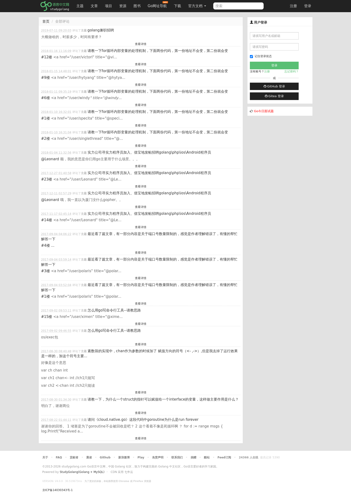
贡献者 (74, 457)
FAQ (59, 457)
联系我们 (177, 457)
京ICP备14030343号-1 (57, 490)
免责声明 (157, 457)
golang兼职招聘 (101, 30)
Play (141, 457)
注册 (293, 6)
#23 (46, 179)
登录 (307, 6)
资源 (122, 6)
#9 (45, 77)
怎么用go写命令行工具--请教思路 (114, 310)
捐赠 (193, 457)
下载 (177, 6)
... (52, 245)
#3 (45, 271)
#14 (46, 220)
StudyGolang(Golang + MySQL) (82, 472)
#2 (45, 138)
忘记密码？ (291, 71)
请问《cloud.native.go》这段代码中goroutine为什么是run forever (143, 419)
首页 (45, 21)
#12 (46, 57)
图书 (137, 6)
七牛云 (128, 472)
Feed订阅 (224, 457)
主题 (80, 6)
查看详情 (140, 44)
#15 (46, 317)
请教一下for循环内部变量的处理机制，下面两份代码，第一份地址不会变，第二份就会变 (158, 51)
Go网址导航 (158, 4)
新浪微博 (124, 457)
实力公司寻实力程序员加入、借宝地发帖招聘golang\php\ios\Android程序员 (149, 152)
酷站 (207, 457)
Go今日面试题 (264, 111)
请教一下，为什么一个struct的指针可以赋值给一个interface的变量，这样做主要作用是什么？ (163, 399)
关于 (45, 457)
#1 (45, 118)
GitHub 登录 (274, 86)
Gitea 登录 (274, 96)
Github (105, 457)
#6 (45, 98)
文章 (94, 6)
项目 (108, 6)
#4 (45, 245)
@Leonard (50, 159)
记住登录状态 (261, 56)
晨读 (89, 457)
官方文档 (197, 6)
